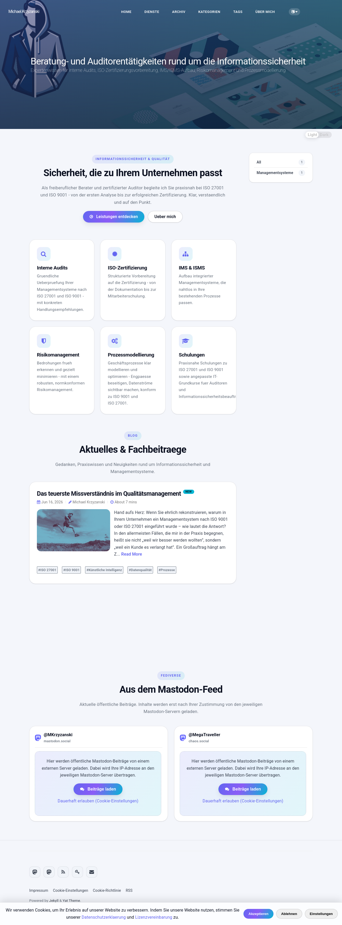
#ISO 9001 (71, 612)
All (281, 202)
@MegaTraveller (204, 737)
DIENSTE (159, 12)
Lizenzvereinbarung (153, 917)
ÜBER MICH (272, 12)
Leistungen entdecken (114, 262)
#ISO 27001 (47, 612)
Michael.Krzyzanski (31, 11)
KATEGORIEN (217, 12)
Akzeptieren (258, 914)
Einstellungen (321, 914)
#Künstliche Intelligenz (104, 612)
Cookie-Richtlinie (107, 891)
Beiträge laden (98, 792)
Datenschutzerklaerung (104, 917)
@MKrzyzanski (58, 737)
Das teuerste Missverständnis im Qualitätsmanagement (114, 534)
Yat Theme (71, 900)
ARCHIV (186, 12)
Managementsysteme (281, 213)
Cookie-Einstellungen (70, 891)
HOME (134, 12)
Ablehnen (289, 914)
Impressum (38, 891)
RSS (129, 891)
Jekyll (54, 900)
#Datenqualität (140, 612)
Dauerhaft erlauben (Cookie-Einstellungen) (98, 803)
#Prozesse (167, 612)
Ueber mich (165, 262)
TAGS (245, 12)
